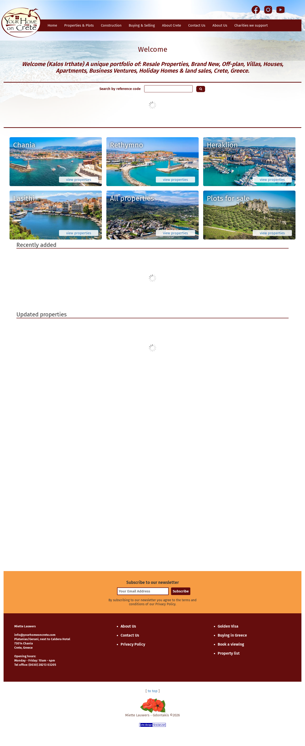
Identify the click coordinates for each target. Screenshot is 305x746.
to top (152, 691)
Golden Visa (228, 626)
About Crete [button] (171, 25)
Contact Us (130, 635)
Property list (229, 653)
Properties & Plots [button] (79, 25)
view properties (78, 180)
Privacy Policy (133, 644)
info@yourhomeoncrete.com (34, 635)
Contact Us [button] (196, 25)
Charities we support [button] (251, 25)
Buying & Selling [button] (142, 25)
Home (52, 25)
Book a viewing (231, 644)
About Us (219, 25)
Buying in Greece (232, 635)
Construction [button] (111, 25)
